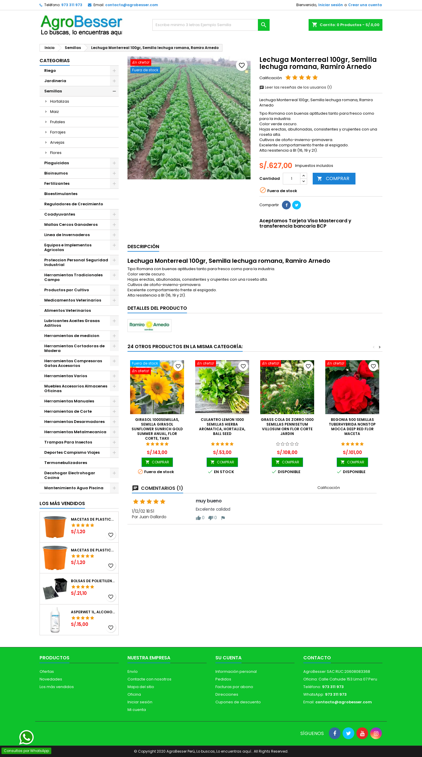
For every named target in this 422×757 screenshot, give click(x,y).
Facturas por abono (234, 687)
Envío (132, 671)
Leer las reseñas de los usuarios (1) (295, 87)
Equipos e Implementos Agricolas (67, 247)
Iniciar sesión (330, 4)
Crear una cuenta (365, 4)
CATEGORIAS (55, 60)
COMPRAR (333, 178)
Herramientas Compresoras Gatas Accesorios (73, 363)
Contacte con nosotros (149, 679)
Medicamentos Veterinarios (72, 300)
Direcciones (226, 694)
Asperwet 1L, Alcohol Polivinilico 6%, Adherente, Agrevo (93, 612)
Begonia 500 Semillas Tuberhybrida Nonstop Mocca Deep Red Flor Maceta (352, 426)
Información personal (236, 671)
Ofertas (47, 671)
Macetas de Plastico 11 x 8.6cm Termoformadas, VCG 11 (93, 550)
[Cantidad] (291, 178)
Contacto (317, 657)
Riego (50, 70)
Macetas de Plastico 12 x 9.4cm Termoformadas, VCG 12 (93, 519)
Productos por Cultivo (66, 290)
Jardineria (55, 81)
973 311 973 (71, 4)
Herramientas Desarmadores (74, 421)
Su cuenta (228, 657)
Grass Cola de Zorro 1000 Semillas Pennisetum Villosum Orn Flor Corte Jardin (287, 426)
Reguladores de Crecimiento (73, 204)
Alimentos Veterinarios (67, 310)
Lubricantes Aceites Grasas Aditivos (72, 323)
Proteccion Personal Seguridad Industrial (76, 262)
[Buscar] (211, 25)
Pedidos (223, 679)
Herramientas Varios (65, 376)
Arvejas (57, 142)
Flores (56, 152)
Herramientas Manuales (69, 401)
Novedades (51, 679)
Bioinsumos (56, 173)
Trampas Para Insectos (68, 442)
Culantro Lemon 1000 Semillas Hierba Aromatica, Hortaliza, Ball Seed (222, 426)
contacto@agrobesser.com (131, 4)
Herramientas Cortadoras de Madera (74, 348)
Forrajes (58, 132)
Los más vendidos (62, 503)
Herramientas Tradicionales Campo (73, 277)
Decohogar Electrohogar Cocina (69, 475)
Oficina (134, 694)
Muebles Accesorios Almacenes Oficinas (75, 388)
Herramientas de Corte (68, 411)
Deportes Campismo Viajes (72, 452)
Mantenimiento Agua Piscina (73, 488)
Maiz (54, 111)
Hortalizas (59, 101)
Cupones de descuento (238, 702)
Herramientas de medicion (71, 335)
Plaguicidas (56, 163)
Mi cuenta (136, 709)
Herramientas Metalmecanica (75, 432)
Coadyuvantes (59, 214)
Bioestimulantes (60, 194)
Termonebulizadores (65, 462)
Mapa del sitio (140, 687)
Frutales (57, 122)
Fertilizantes (56, 183)
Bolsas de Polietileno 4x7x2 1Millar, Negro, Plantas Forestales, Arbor (93, 581)
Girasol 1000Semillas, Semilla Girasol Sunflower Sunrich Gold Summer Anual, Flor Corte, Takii (157, 429)
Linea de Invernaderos (67, 235)
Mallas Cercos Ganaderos (71, 224)
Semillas (53, 91)
